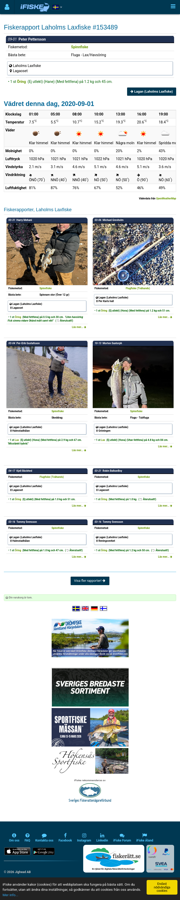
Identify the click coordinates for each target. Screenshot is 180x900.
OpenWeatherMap (166, 198)
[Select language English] (85, 608)
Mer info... (10, 895)
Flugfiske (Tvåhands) (138, 288)
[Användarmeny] (7, 7)
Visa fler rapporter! (90, 581)
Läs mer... (79, 327)
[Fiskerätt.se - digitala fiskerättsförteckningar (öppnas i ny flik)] (113, 859)
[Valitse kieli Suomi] (103, 608)
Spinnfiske (79, 47)
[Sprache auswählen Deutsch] (94, 608)
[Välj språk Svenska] (76, 608)
